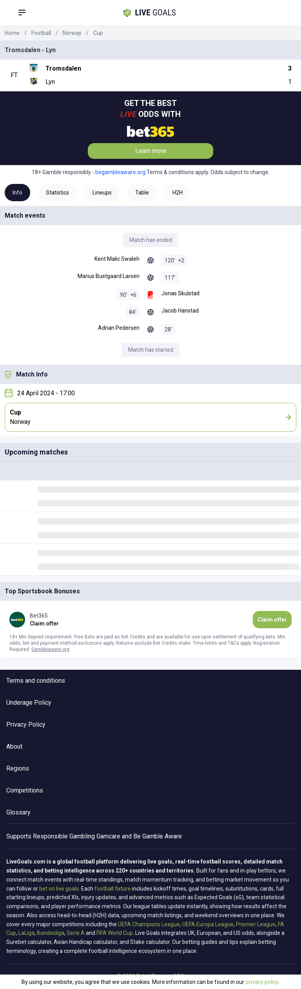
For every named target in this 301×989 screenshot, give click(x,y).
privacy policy (262, 982)
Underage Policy (28, 702)
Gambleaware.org (50, 649)
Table (142, 192)
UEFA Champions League (149, 924)
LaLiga (26, 933)
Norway (72, 33)
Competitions (24, 790)
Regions (17, 768)
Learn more (150, 151)
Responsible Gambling (64, 836)
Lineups (102, 192)
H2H (177, 192)
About (14, 746)
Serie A (76, 933)
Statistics (57, 192)
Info (17, 192)
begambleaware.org (120, 172)
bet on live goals (59, 888)
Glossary (18, 812)
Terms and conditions (35, 680)
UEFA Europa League (208, 924)
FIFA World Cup (114, 933)
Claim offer (272, 619)
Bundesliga (50, 933)
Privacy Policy (25, 724)
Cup (98, 33)
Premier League (256, 924)
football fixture (112, 888)
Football (41, 33)
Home (12, 33)
